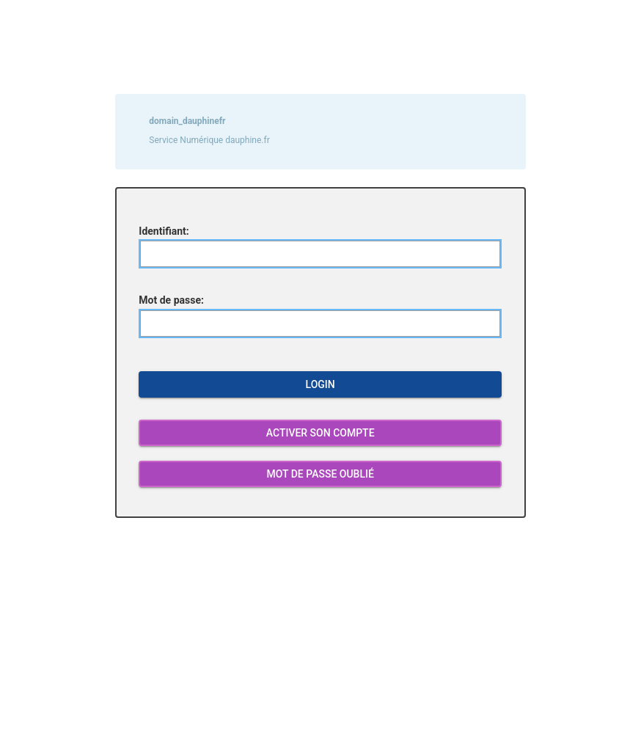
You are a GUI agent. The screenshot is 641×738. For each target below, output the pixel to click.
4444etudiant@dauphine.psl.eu (401, 694)
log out (260, 534)
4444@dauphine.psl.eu (440, 706)
